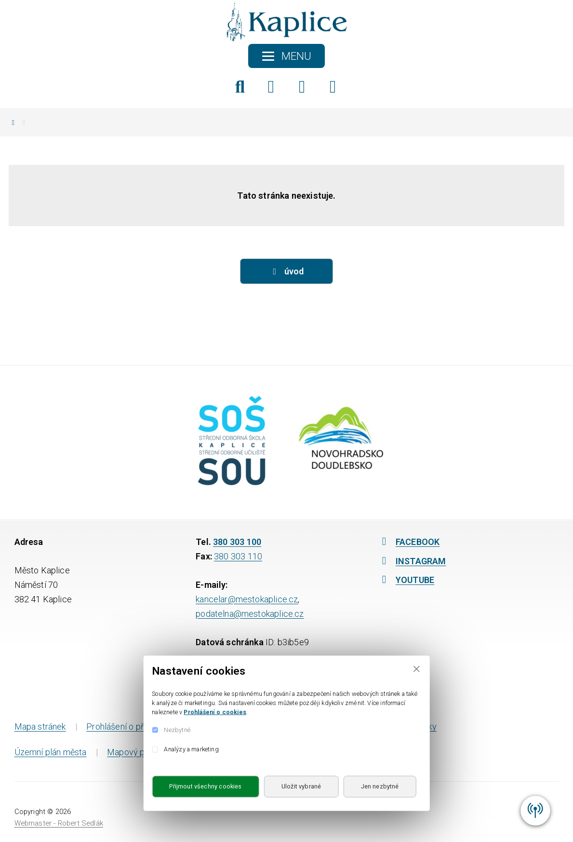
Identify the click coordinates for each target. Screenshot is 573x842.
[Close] (416, 668)
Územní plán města (50, 752)
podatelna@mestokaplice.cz (250, 614)
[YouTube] (333, 86)
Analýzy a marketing (191, 749)
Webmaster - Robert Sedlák (59, 823)
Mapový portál (134, 752)
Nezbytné (177, 729)
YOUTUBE (405, 579)
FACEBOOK (408, 541)
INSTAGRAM (411, 561)
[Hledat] (240, 86)
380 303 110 (238, 556)
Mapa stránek (40, 726)
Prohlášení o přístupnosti (133, 726)
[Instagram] (302, 86)
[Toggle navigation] (286, 56)
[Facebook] (271, 86)
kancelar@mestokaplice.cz (247, 599)
